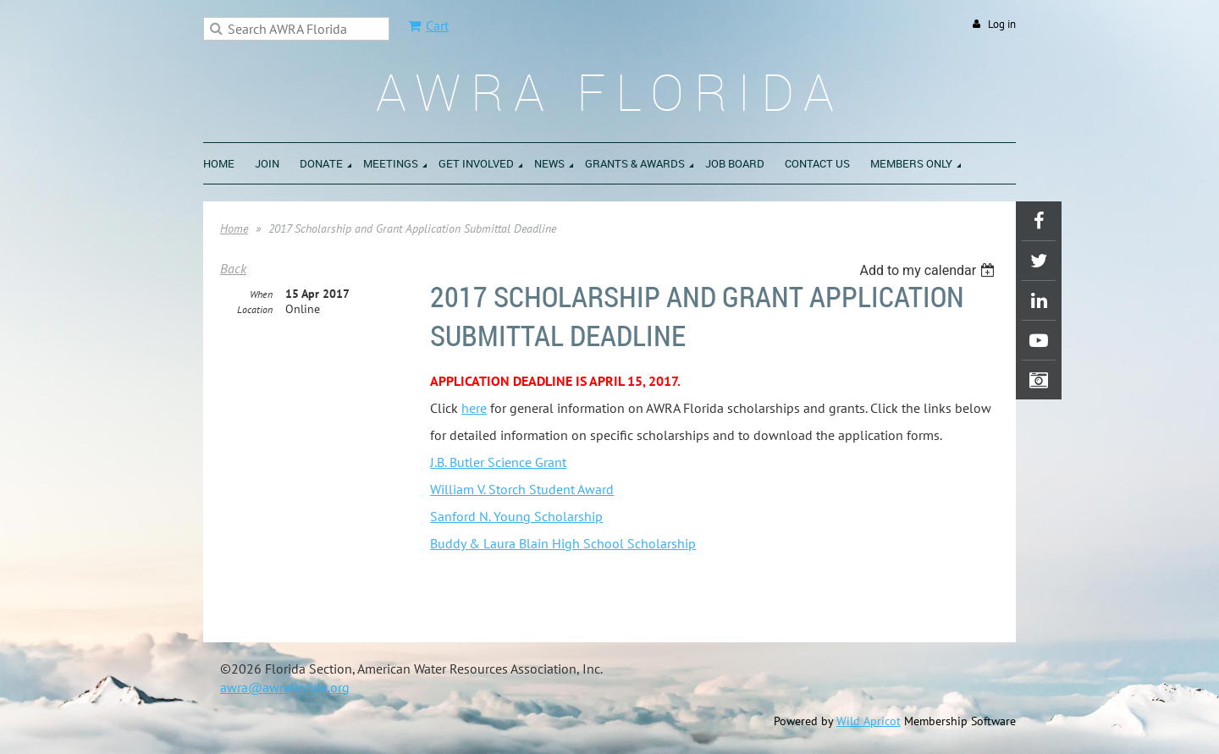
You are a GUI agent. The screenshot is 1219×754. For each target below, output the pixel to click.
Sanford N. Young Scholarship (516, 516)
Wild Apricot (868, 721)
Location (255, 309)
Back (233, 268)
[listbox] (929, 270)
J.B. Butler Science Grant (498, 462)
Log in (1002, 24)
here (474, 407)
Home (234, 228)
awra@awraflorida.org (285, 687)
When (261, 294)
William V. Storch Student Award (522, 489)
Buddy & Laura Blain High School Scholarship (563, 543)
